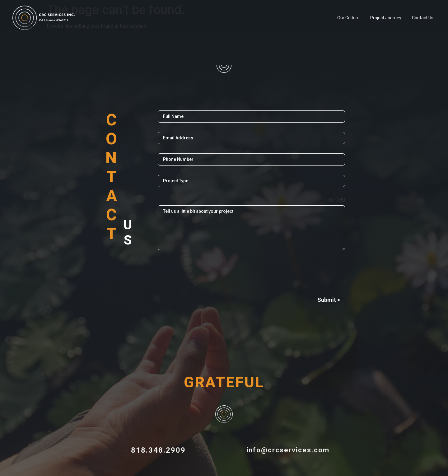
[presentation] (251, 271)
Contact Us (422, 17)
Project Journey (385, 17)
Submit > (328, 299)
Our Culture (348, 17)
